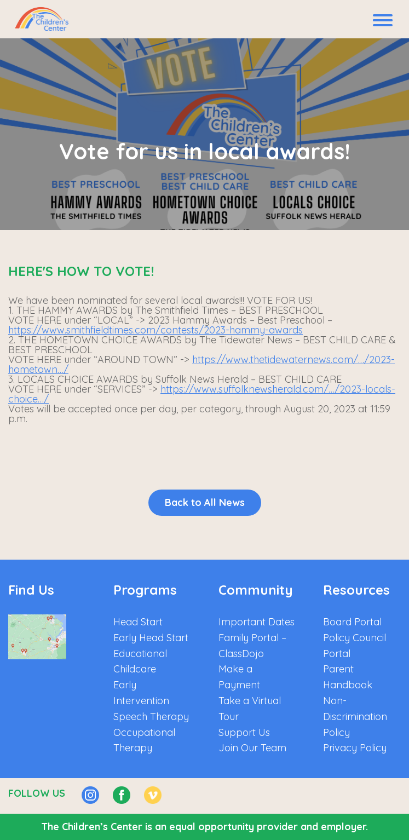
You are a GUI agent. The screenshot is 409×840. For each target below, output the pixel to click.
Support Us (244, 732)
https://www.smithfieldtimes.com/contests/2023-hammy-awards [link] (155, 330)
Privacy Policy (355, 747)
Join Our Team (252, 747)
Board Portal (352, 621)
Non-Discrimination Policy (355, 716)
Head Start (138, 621)
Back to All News (205, 502)
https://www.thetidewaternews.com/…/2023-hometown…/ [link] (201, 364)
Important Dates (256, 621)
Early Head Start (150, 637)
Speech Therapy (151, 716)
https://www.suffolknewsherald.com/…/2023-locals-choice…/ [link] (201, 394)
